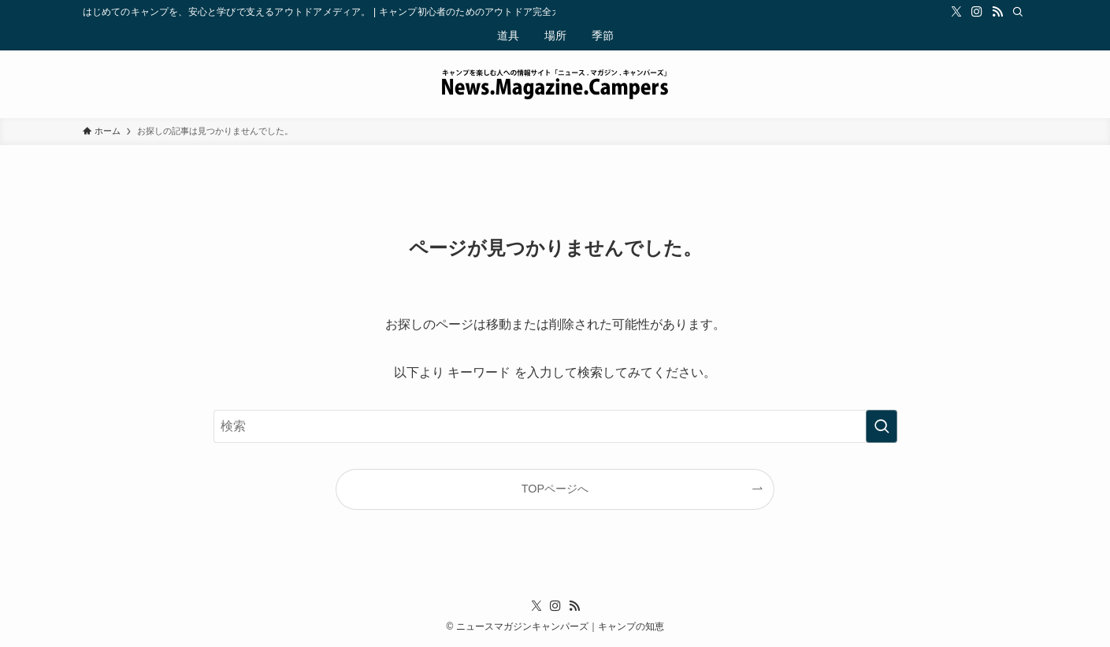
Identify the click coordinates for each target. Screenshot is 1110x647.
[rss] (997, 11)
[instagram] (977, 11)
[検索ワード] (555, 426)
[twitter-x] (956, 11)
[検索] (1018, 11)
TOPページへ (555, 488)
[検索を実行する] (881, 426)
